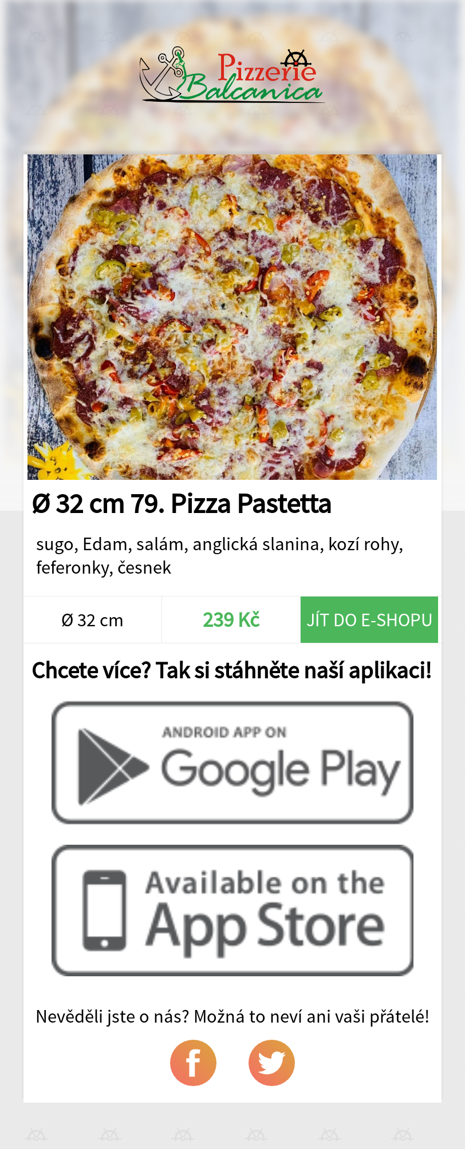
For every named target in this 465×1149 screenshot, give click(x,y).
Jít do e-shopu (369, 619)
